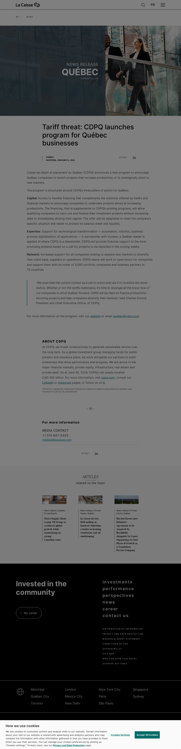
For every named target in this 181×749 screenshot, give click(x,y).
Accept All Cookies (147, 738)
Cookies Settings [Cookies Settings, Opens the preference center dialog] (120, 738)
